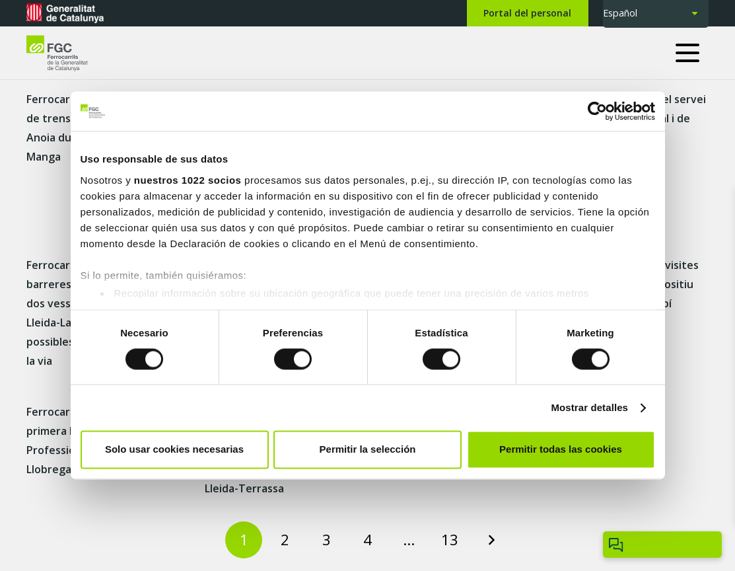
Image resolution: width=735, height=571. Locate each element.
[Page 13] (449, 539)
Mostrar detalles (589, 407)
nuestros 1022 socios (188, 180)
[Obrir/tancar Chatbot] (662, 544)
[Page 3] (326, 539)
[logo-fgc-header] (69, 53)
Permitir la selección (368, 449)
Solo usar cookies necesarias (174, 449)
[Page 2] (285, 539)
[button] (692, 53)
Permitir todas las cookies (560, 449)
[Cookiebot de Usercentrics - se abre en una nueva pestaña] (597, 111)
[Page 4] (367, 539)
